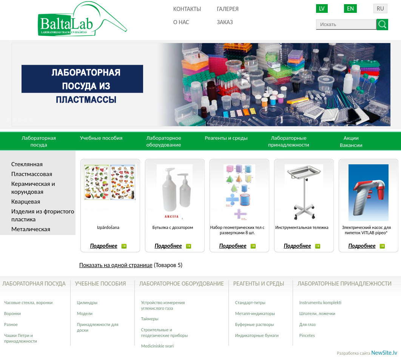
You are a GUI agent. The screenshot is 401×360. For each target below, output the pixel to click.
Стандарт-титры (250, 302)
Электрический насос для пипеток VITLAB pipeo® (366, 230)
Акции (351, 137)
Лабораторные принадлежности (288, 141)
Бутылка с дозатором (173, 227)
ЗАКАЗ (225, 22)
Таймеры (150, 318)
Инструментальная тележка (301, 227)
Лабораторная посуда (39, 141)
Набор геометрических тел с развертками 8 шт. (237, 230)
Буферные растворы (254, 324)
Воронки (12, 313)
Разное (11, 324)
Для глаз (307, 324)
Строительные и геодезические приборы (164, 332)
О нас (181, 22)
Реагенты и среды (226, 137)
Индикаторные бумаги (257, 335)
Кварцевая (25, 201)
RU (380, 8)
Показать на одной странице (116, 265)
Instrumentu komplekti (320, 302)
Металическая (30, 229)
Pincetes (307, 335)
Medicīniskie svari (157, 346)
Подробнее (108, 246)
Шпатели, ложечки (317, 313)
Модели (85, 313)
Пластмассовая (31, 174)
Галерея (227, 8)
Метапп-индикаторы (255, 313)
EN (350, 8)
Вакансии (351, 145)
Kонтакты (187, 8)
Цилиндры (87, 302)
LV (322, 8)
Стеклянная (27, 164)
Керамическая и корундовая (33, 188)
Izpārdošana (108, 227)
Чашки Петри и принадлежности (20, 338)
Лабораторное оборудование (164, 141)
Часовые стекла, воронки (28, 302)
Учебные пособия (101, 137)
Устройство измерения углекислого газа (163, 305)
